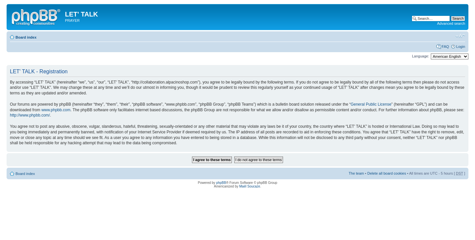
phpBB (221, 183)
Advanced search (451, 23)
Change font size (460, 36)
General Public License (371, 104)
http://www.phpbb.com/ (30, 115)
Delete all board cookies (386, 173)
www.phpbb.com (55, 110)
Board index (26, 37)
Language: (420, 56)
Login (460, 47)
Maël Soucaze (249, 186)
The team (356, 173)
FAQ (445, 47)
